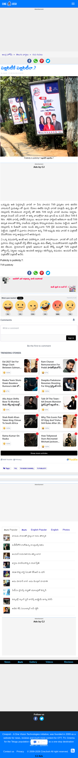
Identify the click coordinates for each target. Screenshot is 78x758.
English (54, 530)
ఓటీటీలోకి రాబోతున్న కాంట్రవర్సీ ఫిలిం (28, 545)
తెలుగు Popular (10, 530)
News (7, 662)
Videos (49, 662)
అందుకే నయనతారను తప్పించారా (26, 554)
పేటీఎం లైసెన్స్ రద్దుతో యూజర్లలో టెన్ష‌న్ (29, 590)
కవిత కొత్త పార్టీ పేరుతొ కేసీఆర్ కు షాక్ (28, 572)
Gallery (33, 662)
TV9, (15, 468)
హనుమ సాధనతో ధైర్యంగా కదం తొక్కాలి (29, 536)
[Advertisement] (39, 32)
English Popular (39, 530)
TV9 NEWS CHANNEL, (27, 468)
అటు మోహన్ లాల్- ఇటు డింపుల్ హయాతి (30, 581)
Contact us (8, 751)
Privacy (20, 751)
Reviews (68, 662)
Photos (66, 530)
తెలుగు (24, 530)
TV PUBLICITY (41, 468)
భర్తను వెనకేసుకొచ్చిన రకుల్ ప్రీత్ (25, 563)
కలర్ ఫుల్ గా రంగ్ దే (60, 287)
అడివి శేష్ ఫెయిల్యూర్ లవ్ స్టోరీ (25, 608)
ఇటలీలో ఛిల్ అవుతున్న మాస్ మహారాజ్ (25, 278)
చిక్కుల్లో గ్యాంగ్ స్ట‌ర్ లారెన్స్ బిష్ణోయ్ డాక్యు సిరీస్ (32, 599)
